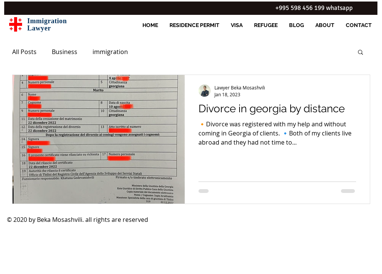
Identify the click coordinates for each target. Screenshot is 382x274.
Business (64, 52)
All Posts (24, 52)
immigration (110, 52)
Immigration (47, 21)
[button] (360, 53)
